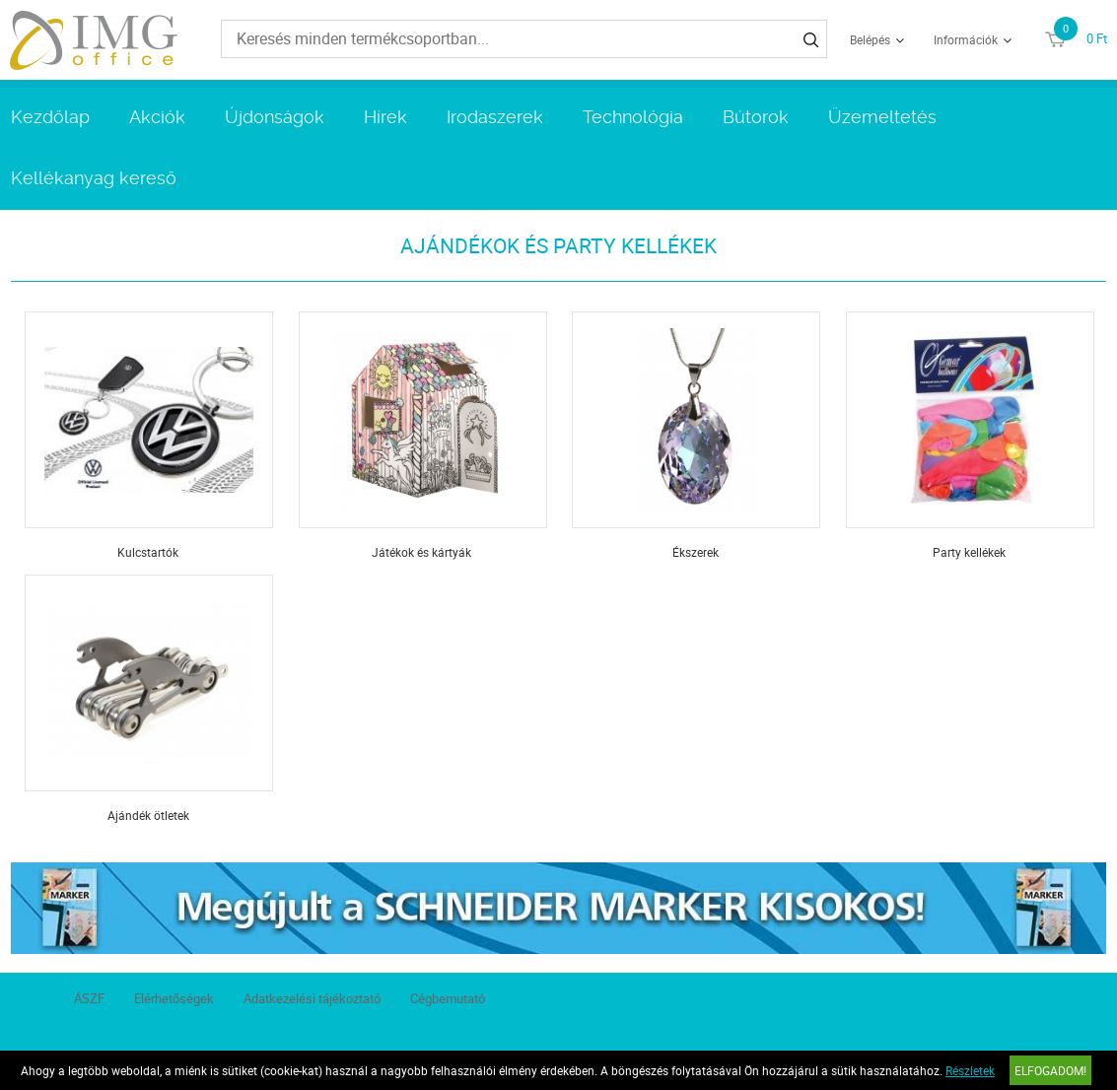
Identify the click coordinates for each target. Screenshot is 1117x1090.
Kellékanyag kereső (93, 178)
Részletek (970, 1070)
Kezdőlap (50, 116)
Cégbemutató (447, 998)
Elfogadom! (1050, 1070)
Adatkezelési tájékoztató (312, 998)
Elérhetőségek (174, 998)
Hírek (385, 116)
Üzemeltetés (882, 116)
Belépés (870, 39)
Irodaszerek (495, 116)
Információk (966, 39)
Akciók (157, 116)
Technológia (633, 116)
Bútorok (756, 116)
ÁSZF (89, 998)
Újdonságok (274, 116)
